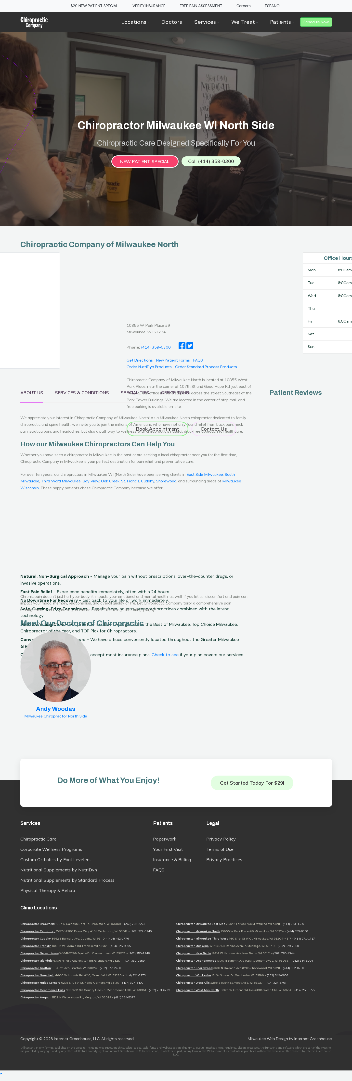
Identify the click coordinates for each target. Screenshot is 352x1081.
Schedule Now (316, 22)
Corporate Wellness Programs (51, 852)
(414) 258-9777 (304, 994)
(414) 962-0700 (293, 972)
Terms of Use (220, 852)
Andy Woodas (55, 710)
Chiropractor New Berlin (193, 957)
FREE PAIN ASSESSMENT (201, 5)
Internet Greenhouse (313, 1042)
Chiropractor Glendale (36, 964)
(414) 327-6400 (132, 986)
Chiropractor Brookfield (37, 928)
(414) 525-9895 (120, 950)
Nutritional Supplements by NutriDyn (58, 872)
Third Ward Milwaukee (61, 481)
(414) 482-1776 (118, 942)
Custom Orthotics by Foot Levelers (55, 862)
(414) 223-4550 (293, 928)
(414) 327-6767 (276, 986)
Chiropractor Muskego (192, 950)
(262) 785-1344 (283, 957)
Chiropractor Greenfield (37, 979)
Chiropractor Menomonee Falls (42, 994)
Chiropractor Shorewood (194, 972)
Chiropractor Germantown (39, 957)
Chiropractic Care (38, 841)
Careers (243, 5)
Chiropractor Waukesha (193, 979)
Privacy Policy (221, 841)
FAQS (158, 872)
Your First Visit (168, 852)
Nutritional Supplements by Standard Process (67, 882)
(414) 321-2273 (135, 979)
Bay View (90, 481)
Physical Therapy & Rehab (47, 893)
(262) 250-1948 (139, 957)
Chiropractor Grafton (35, 972)
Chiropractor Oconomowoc (196, 964)
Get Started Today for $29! (252, 783)
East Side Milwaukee (204, 475)
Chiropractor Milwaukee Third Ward (202, 942)
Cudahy (147, 481)
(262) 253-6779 (159, 994)
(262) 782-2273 (134, 928)
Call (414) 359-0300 (211, 162)
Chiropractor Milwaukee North (198, 935)
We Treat (244, 21)
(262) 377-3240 (141, 935)
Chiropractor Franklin (35, 950)
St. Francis (130, 481)
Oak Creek (110, 481)
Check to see (165, 672)
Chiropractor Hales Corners (40, 986)
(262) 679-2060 (288, 950)
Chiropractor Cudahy (35, 942)
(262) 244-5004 (302, 964)
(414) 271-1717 (304, 942)
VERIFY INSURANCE (149, 5)
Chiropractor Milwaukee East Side (200, 928)
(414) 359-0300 (297, 935)
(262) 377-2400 (110, 972)
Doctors (171, 21)
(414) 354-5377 (124, 1001)
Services (206, 21)
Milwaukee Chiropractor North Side (56, 717)
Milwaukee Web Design (268, 1042)
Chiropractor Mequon (35, 1001)
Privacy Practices (224, 862)
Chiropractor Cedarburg (37, 935)
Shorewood (166, 481)
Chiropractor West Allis (193, 986)
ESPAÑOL (273, 5)
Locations (135, 21)
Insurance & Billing (172, 862)
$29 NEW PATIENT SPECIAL (94, 5)
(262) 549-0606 (277, 979)
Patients (282, 21)
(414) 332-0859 (133, 964)
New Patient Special (144, 162)
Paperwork (164, 841)
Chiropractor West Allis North (197, 994)
